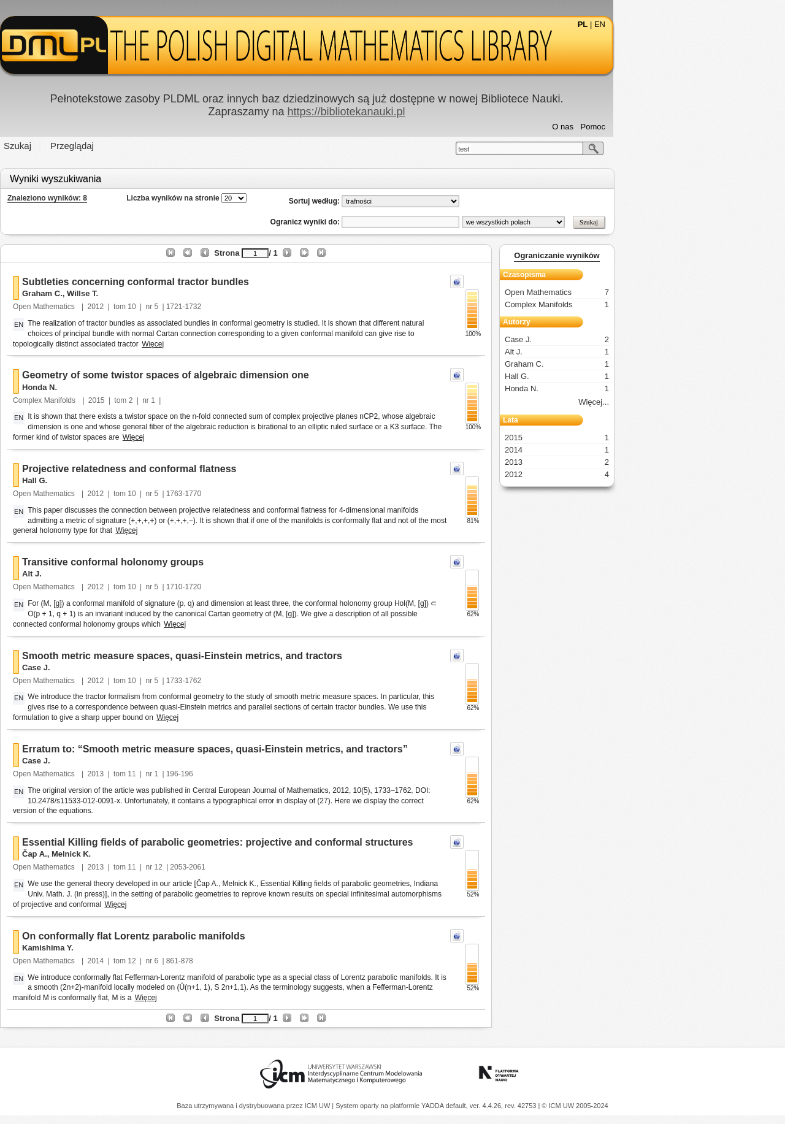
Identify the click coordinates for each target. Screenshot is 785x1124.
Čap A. (120, 853)
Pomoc (679, 126)
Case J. (122, 667)
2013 (182, 774)
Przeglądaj (158, 145)
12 (244, 867)
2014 (182, 961)
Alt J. (118, 573)
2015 (182, 400)
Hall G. (120, 480)
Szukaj (103, 145)
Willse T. (168, 293)
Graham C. (128, 293)
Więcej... (679, 402)
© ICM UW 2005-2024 (575, 1105)
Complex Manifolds (131, 400)
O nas (648, 126)
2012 (182, 306)
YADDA (433, 1105)
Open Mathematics (131, 306)
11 (217, 774)
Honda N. (125, 387)
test (549, 149)
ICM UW (318, 1105)
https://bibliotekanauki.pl (432, 111)
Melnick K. (157, 853)
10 (217, 306)
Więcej (239, 344)
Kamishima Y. (133, 947)
